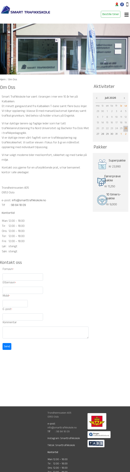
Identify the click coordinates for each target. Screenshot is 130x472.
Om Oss (12, 80)
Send (7, 347)
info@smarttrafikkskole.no (29, 200)
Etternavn (9, 283)
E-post (7, 309)
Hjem (3, 80)
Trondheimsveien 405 (59, 413)
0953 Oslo (53, 417)
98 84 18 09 (18, 205)
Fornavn (8, 269)
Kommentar (10, 322)
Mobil (6, 296)
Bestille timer (110, 14)
